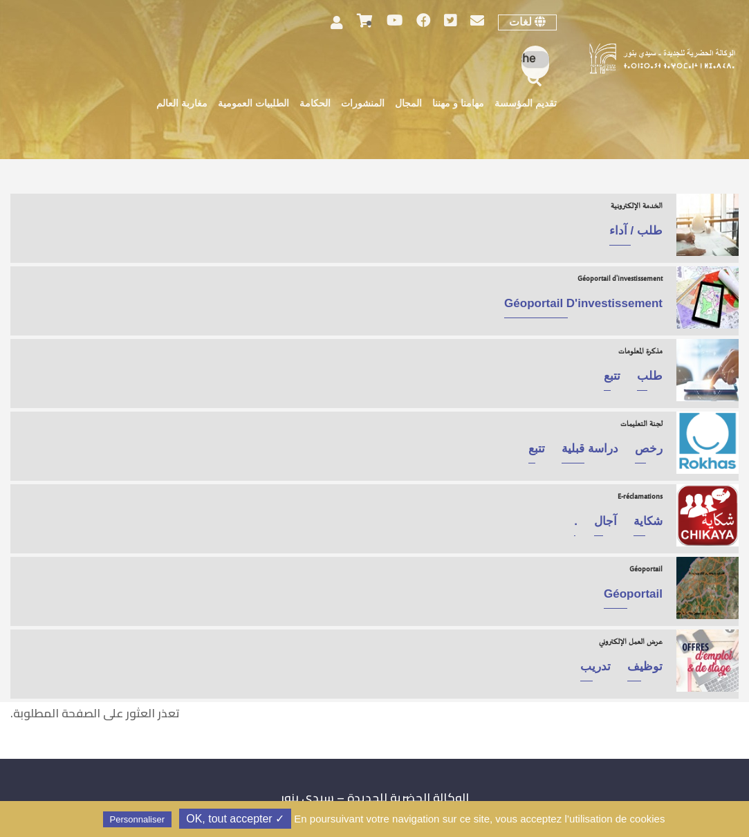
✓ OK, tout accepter (235, 819)
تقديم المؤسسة (525, 104)
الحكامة (315, 104)
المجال (408, 104)
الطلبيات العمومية (253, 104)
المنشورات (363, 104)
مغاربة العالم (181, 104)
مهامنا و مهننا (458, 104)
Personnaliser (137, 819)
